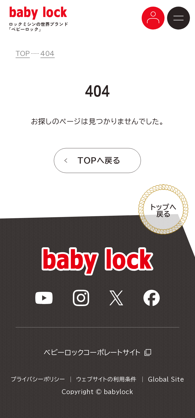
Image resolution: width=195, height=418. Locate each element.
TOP (22, 53)
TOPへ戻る (98, 160)
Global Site (166, 379)
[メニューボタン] (153, 18)
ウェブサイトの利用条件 (106, 379)
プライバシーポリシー (38, 379)
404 (47, 53)
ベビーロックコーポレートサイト (92, 352)
